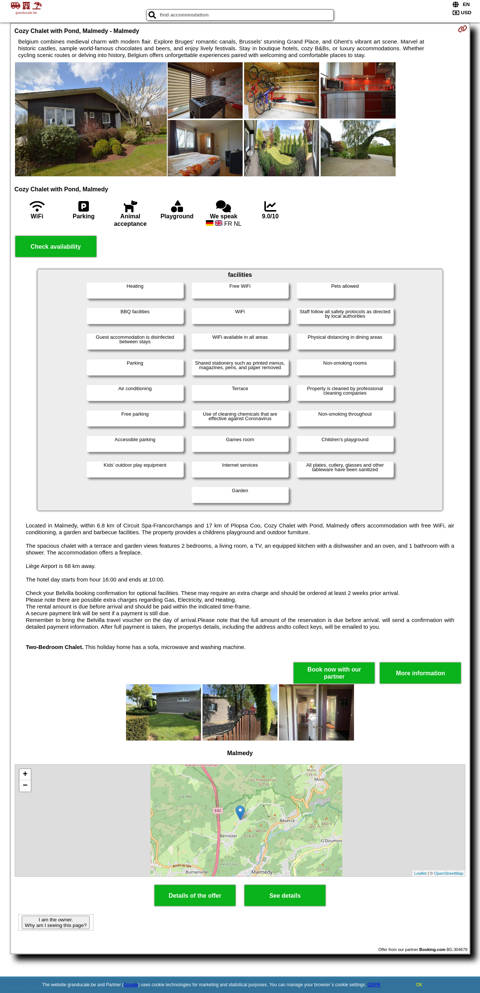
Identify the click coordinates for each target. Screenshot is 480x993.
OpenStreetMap (449, 873)
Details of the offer (195, 895)
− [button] (24, 786)
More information (420, 673)
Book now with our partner (334, 673)
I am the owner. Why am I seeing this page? (55, 922)
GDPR (374, 984)
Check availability (55, 246)
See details (285, 895)
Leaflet (420, 873)
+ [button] (24, 774)
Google (131, 984)
